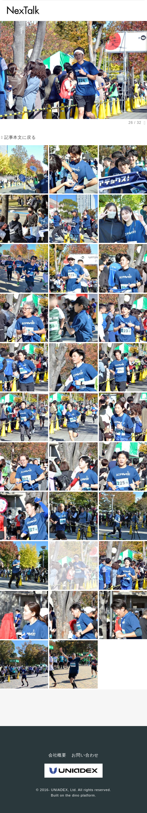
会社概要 (57, 755)
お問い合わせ (85, 755)
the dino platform (80, 795)
